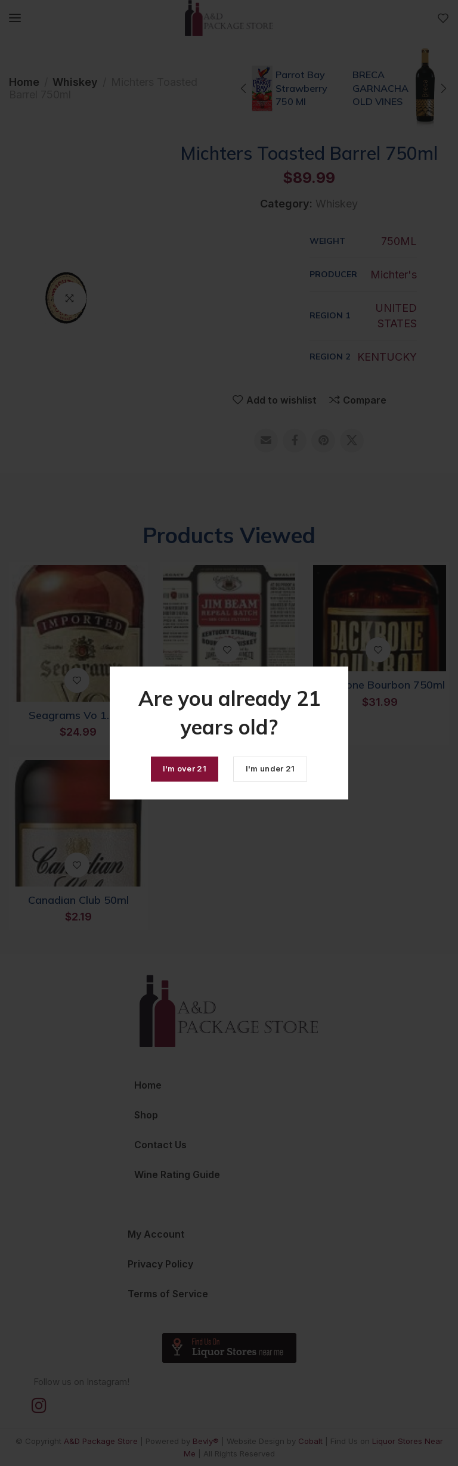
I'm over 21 (184, 768)
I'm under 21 (270, 768)
